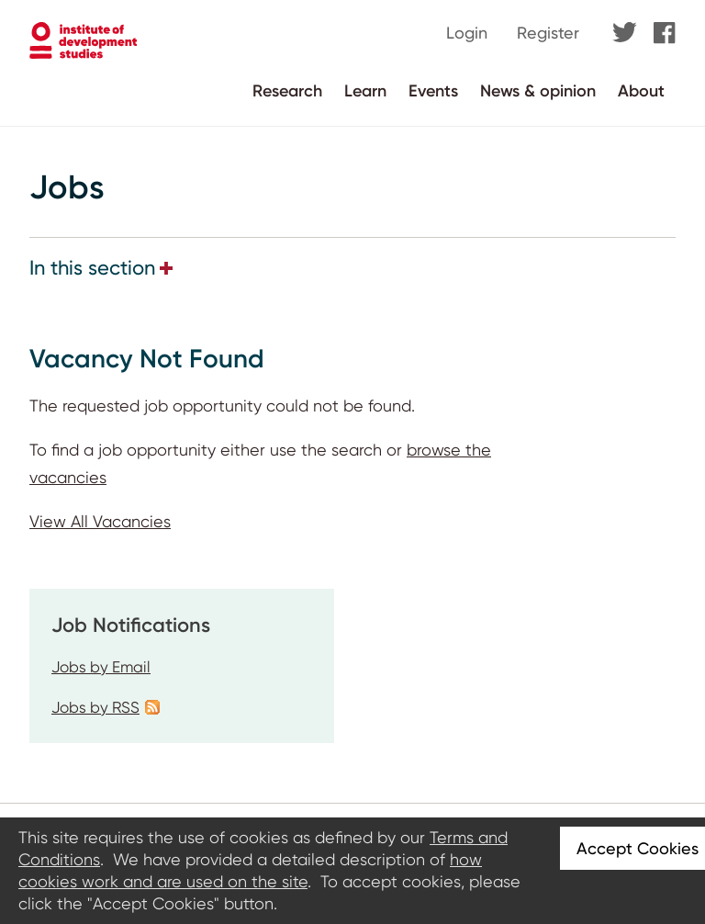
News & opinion (538, 91)
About (641, 91)
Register (548, 32)
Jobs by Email (101, 667)
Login (466, 32)
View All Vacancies (100, 521)
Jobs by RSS (95, 707)
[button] (166, 268)
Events (433, 91)
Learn (365, 91)
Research (287, 91)
